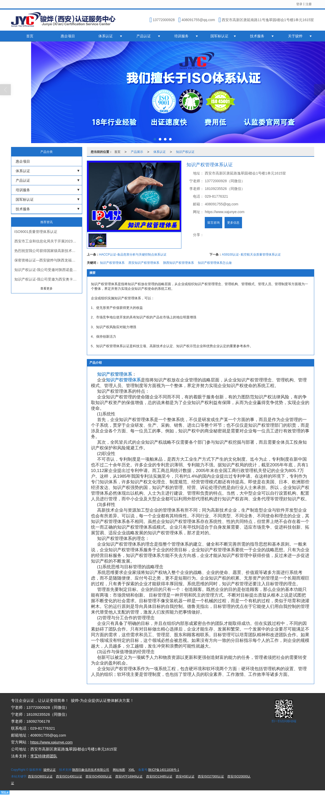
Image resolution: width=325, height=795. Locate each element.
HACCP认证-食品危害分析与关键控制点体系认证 (132, 254)
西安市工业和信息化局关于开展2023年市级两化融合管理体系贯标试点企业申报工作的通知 (48, 241)
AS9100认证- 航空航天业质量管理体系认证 (251, 254)
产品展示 (137, 152)
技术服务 (257, 36)
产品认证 (143, 36)
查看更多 (46, 288)
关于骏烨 (295, 36)
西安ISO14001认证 (69, 776)
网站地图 (119, 770)
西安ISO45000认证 (99, 776)
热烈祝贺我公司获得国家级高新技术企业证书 (48, 251)
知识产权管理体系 (112, 263)
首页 (29, 36)
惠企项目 (68, 36)
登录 (299, 4)
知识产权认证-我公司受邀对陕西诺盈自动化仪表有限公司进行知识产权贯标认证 (48, 270)
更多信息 (233, 222)
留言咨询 (213, 222)
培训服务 (181, 36)
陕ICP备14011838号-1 (163, 770)
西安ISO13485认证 (159, 776)
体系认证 (105, 36)
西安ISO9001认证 (40, 776)
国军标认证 (219, 36)
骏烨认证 (49, 770)
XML (131, 770)
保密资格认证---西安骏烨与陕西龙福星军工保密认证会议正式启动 (48, 260)
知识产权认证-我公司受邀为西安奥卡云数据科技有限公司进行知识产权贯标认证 (48, 279)
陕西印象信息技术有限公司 (90, 770)
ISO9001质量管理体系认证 (35, 232)
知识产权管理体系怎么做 (215, 263)
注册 (308, 4)
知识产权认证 (185, 152)
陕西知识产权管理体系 (178, 263)
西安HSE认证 (185, 776)
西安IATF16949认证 (129, 776)
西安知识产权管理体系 (143, 263)
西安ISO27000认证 (211, 776)
